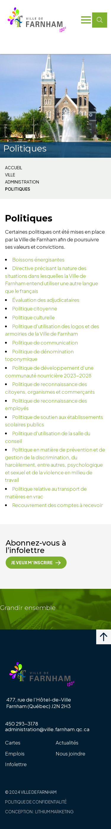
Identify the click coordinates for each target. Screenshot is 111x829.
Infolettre (16, 764)
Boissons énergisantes (38, 259)
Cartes (12, 742)
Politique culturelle (33, 317)
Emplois (15, 753)
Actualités (67, 742)
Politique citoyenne (34, 308)
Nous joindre (70, 753)
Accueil (13, 167)
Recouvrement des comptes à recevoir (57, 505)
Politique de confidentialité (36, 801)
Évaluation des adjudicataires (45, 299)
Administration (22, 182)
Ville (10, 175)
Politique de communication (45, 342)
